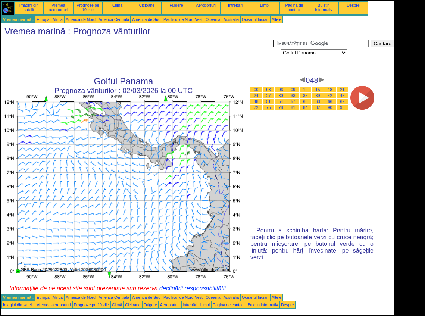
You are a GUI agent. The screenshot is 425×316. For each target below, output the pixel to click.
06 (281, 89)
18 (330, 89)
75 (268, 107)
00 (256, 89)
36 (305, 95)
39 (318, 95)
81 (293, 107)
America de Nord (81, 19)
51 (268, 101)
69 (342, 101)
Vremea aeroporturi (58, 7)
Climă (117, 5)
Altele (277, 19)
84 (305, 107)
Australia (231, 19)
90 (330, 107)
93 (342, 107)
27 (268, 95)
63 (318, 101)
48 (256, 101)
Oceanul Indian (255, 19)
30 (281, 95)
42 (330, 95)
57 (293, 101)
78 (281, 107)
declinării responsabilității (192, 288)
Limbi (264, 5)
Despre (353, 5)
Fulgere (176, 5)
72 (256, 107)
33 (293, 95)
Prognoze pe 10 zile (87, 7)
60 (305, 101)
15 (318, 89)
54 (281, 101)
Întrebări (235, 5)
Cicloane (146, 5)
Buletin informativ (323, 7)
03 (268, 89)
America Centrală (114, 19)
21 (342, 89)
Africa (58, 19)
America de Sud (146, 19)
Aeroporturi (206, 5)
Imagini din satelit (29, 7)
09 (293, 89)
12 (305, 89)
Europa (43, 19)
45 (342, 95)
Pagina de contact (294, 7)
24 (256, 95)
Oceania (213, 19)
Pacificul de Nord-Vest (183, 19)
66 (330, 101)
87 (318, 107)
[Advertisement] (137, 56)
